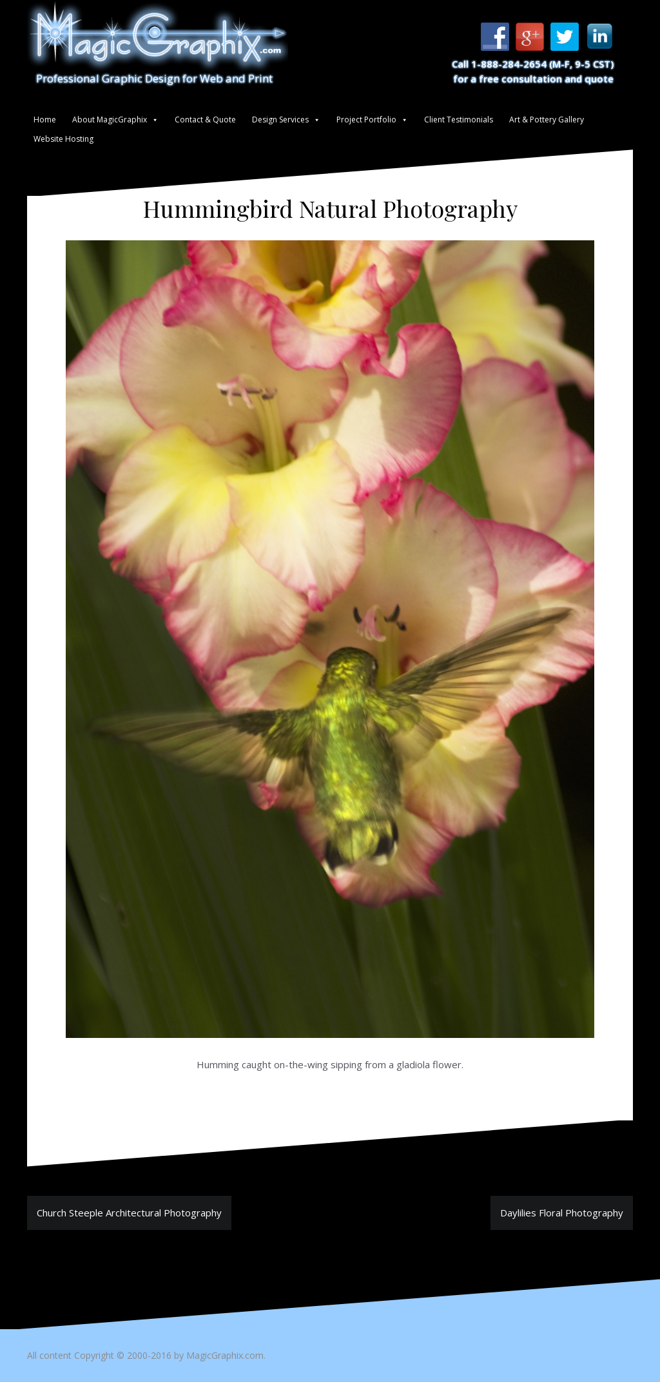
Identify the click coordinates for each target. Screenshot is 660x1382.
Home (45, 119)
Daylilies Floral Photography (561, 1212)
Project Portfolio (366, 119)
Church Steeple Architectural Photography (129, 1212)
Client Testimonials (458, 119)
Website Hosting (63, 138)
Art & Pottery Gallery (546, 119)
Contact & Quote (205, 119)
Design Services (280, 119)
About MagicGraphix (109, 119)
